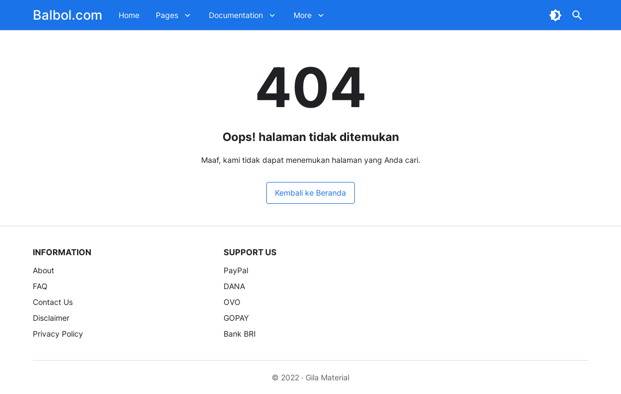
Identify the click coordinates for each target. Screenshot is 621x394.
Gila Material (327, 377)
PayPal (236, 270)
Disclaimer (51, 317)
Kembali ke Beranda (310, 192)
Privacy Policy (58, 333)
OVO (232, 302)
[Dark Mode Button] (555, 15)
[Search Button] (577, 15)
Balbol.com (67, 15)
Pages (167, 15)
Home (129, 15)
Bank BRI (240, 333)
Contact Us (53, 302)
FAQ (40, 286)
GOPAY (236, 317)
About (43, 270)
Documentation (236, 15)
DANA (234, 286)
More (303, 15)
